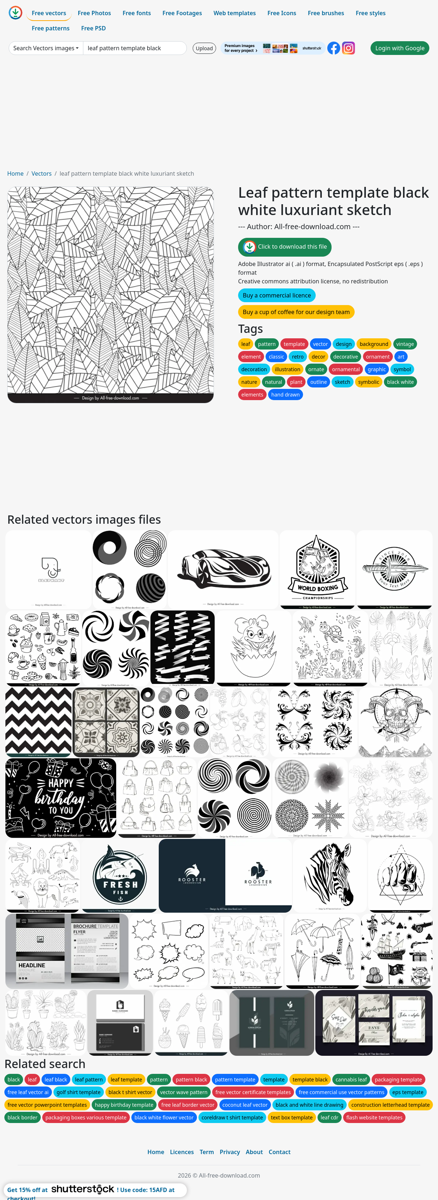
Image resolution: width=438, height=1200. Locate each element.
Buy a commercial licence (277, 295)
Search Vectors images (43, 48)
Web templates (235, 13)
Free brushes (326, 13)
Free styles (371, 13)
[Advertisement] (219, 115)
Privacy (230, 1152)
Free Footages (182, 13)
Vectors (41, 173)
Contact (280, 1152)
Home (15, 173)
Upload (204, 48)
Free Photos (94, 13)
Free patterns (51, 28)
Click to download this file (285, 247)
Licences (182, 1152)
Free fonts (137, 13)
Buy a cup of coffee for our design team (296, 312)
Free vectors (49, 13)
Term (207, 1152)
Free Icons (281, 13)
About (254, 1152)
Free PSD (93, 28)
